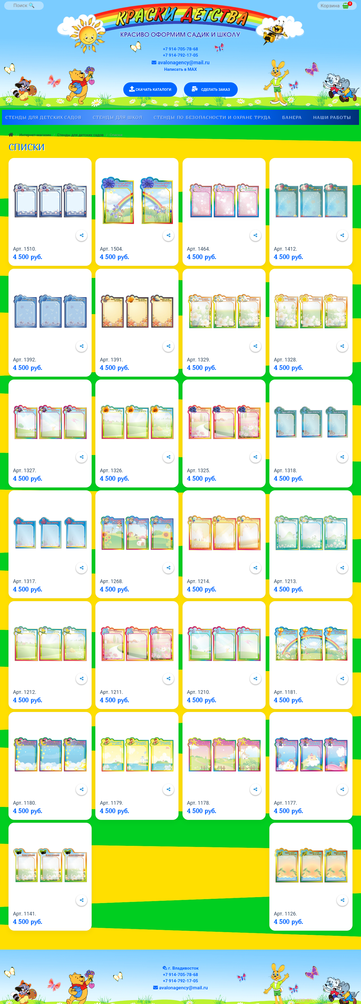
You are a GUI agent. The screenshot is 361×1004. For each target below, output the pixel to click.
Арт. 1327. (24, 470)
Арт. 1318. (285, 470)
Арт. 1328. (285, 360)
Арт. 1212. (24, 692)
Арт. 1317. (24, 581)
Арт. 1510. (24, 249)
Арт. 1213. (285, 581)
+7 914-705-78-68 (180, 49)
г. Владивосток (183, 968)
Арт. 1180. (24, 803)
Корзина (336, 4)
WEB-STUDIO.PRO (314, 1000)
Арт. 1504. (111, 249)
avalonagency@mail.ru (180, 62)
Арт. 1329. (198, 360)
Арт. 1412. (285, 249)
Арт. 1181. (285, 692)
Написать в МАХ (180, 69)
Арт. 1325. (198, 470)
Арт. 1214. (198, 581)
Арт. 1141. (24, 914)
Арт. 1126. (285, 914)
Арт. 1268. (111, 581)
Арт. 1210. (198, 692)
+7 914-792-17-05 (180, 55)
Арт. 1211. (111, 692)
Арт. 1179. (111, 803)
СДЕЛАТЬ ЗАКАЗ (211, 89)
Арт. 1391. (111, 360)
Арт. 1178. (198, 803)
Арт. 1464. (198, 249)
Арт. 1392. (24, 360)
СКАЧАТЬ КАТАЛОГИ (150, 89)
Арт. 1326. (111, 470)
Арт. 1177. (285, 803)
